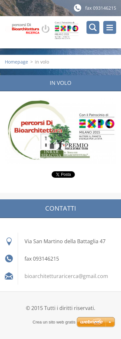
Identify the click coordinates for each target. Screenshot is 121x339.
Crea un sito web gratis (54, 322)
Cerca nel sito (92, 27)
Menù (109, 27)
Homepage (16, 62)
